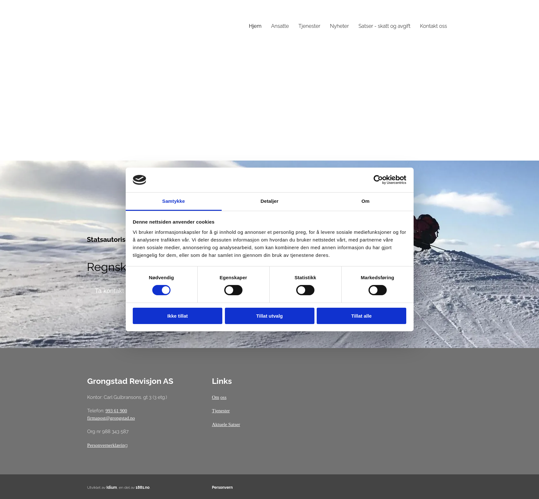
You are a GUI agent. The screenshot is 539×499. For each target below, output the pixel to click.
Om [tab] (365, 201)
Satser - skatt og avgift (384, 26)
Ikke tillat (177, 316)
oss (223, 397)
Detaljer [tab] (270, 201)
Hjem (255, 26)
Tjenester (309, 26)
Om (215, 397)
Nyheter (339, 26)
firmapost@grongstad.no (111, 418)
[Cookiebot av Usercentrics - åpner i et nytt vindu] (378, 180)
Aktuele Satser (226, 424)
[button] (109, 290)
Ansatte (280, 26)
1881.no (143, 487)
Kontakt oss (433, 26)
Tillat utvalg (269, 316)
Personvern (222, 487)
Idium (112, 487)
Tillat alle (361, 316)
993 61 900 (116, 410)
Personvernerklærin (106, 445)
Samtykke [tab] (173, 201)
